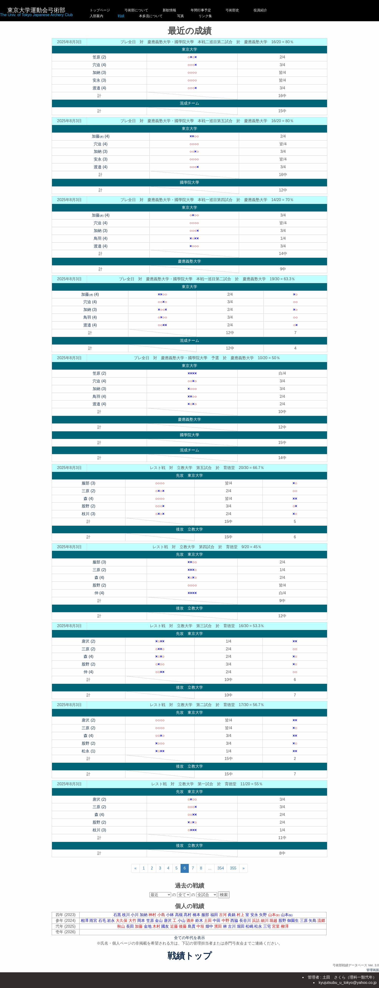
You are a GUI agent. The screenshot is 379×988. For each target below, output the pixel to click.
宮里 (276, 926)
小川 (135, 915)
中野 (226, 920)
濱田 (218, 926)
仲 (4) (99, 593)
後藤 (183, 926)
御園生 (293, 920)
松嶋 (250, 926)
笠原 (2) (99, 57)
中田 (217, 920)
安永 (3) (99, 80)
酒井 (190, 920)
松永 (258, 926)
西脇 (234, 920)
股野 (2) (88, 506)
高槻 (179, 915)
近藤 (174, 926)
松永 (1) (88, 751)
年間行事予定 (211, 10)
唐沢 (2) (88, 641)
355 (233, 868)
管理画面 (372, 970)
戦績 (136, 16)
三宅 (267, 926)
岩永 (111, 920)
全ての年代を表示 (189, 938)
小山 (182, 920)
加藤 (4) (100, 136)
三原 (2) (88, 491)
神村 (152, 915)
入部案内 (100, 16)
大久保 (122, 920)
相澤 (85, 920)
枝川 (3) (88, 514)
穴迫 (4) (99, 65)
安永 (254, 915)
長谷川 (245, 920)
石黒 (117, 915)
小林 (170, 915)
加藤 (139, 926)
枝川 (126, 915)
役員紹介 (270, 10)
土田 (208, 920)
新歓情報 (174, 10)
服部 (205, 915)
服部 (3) (88, 483)
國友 (165, 926)
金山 (159, 920)
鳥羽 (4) (100, 238)
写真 (211, 16)
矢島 (313, 920)
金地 (148, 926)
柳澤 (285, 926)
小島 (161, 915)
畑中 (209, 926)
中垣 (201, 926)
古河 (223, 915)
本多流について (174, 16)
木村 (157, 926)
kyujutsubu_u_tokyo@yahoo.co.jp (348, 983)
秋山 (121, 926)
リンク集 (242, 16)
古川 (232, 926)
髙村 (188, 915)
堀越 (274, 920)
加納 (144, 915)
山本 (274, 915)
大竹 (133, 920)
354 (221, 868)
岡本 (141, 920)
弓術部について (136, 10)
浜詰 (256, 920)
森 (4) (88, 499)
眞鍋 (232, 915)
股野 (282, 920)
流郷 (321, 920)
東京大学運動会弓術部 (36, 10)
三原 (304, 920)
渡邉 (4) (99, 88)
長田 (130, 926)
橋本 (197, 915)
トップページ (100, 10)
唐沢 (168, 920)
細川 (265, 920)
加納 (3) (99, 72)
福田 (214, 915)
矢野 (263, 915)
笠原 (150, 920)
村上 (241, 915)
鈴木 (199, 920)
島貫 (192, 926)
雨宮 (93, 920)
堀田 (241, 926)
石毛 (102, 920)
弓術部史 (242, 10)
